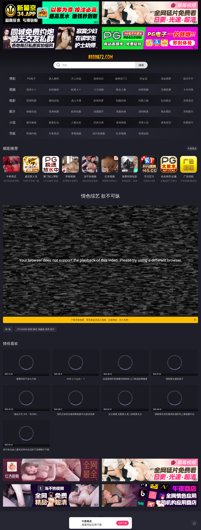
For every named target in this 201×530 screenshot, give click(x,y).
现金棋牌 (166, 78)
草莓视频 (76, 133)
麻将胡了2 (121, 78)
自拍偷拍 (54, 89)
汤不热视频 (98, 133)
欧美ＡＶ (76, 89)
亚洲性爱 (31, 100)
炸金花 (143, 78)
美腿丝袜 (121, 111)
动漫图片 (99, 111)
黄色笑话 (166, 122)
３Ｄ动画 (99, 89)
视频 (12, 89)
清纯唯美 (144, 111)
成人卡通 (76, 100)
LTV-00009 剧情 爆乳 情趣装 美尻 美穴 (35, 329)
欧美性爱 (99, 100)
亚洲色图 (54, 111)
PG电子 (31, 78)
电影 (12, 100)
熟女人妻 (121, 89)
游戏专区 (99, 78)
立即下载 (122, 523)
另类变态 (188, 100)
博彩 (12, 78)
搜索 (141, 65)
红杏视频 (121, 133)
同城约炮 (31, 133)
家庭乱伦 (54, 122)
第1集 (8, 329)
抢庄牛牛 (188, 78)
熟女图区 (166, 111)
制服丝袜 (121, 100)
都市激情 (31, 122)
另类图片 (188, 111)
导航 (12, 133)
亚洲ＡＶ (31, 89)
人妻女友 (76, 122)
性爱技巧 (188, 122)
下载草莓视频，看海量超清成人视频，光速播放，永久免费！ (133, 320)
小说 (12, 122)
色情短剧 (144, 133)
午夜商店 (54, 133)
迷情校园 (121, 122)
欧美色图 (76, 111)
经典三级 (144, 100)
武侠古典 (99, 122)
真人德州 (54, 78)
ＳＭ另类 (188, 89)
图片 (12, 111)
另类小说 (144, 122)
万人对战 (76, 78)
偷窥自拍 (31, 111)
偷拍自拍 (54, 100)
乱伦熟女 (166, 100)
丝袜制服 (144, 89)
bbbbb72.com (100, 57)
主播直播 (166, 89)
